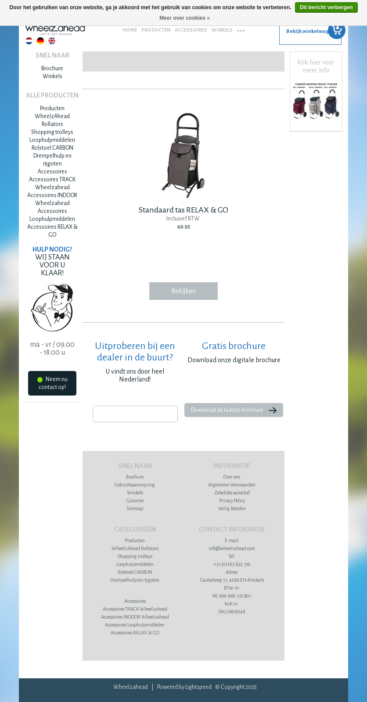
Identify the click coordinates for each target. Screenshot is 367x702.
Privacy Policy (232, 500)
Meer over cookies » (184, 18)
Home (129, 29)
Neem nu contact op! (52, 383)
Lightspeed (198, 687)
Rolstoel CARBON (52, 148)
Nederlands (28, 40)
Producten (155, 29)
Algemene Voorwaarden (231, 484)
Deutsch (40, 40)
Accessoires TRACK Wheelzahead (135, 609)
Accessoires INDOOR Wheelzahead (135, 616)
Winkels (222, 29)
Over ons (231, 476)
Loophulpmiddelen (52, 140)
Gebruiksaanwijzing (135, 484)
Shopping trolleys (52, 132)
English (51, 40)
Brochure (52, 68)
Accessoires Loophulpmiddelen (135, 624)
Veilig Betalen (232, 508)
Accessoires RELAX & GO (135, 632)
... (241, 27)
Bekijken (183, 291)
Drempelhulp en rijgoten (134, 580)
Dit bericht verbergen (326, 7)
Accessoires (191, 29)
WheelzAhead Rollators (135, 548)
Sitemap (134, 508)
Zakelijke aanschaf (232, 492)
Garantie (135, 500)
